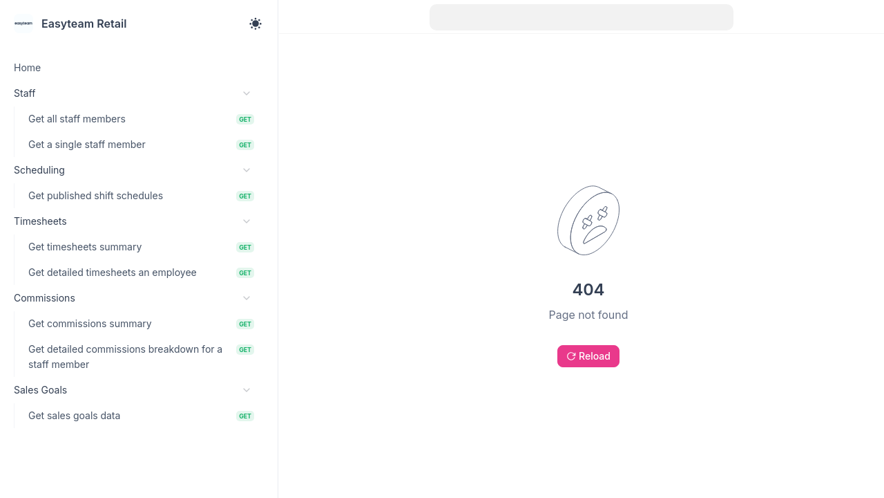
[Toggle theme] (255, 23)
